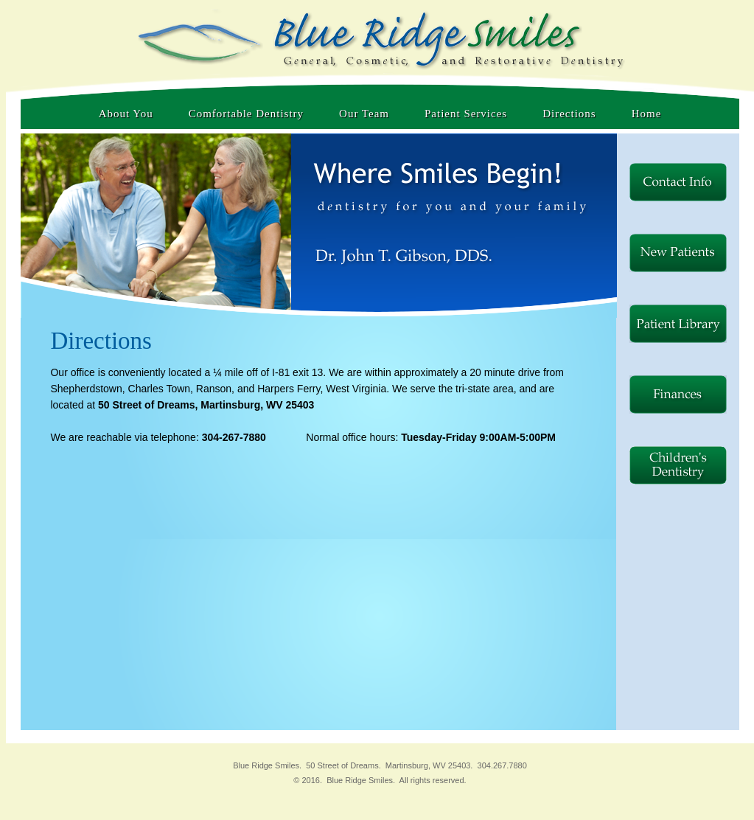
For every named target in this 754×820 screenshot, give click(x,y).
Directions (569, 113)
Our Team (364, 113)
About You (126, 113)
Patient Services (466, 113)
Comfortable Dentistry (246, 113)
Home (647, 113)
